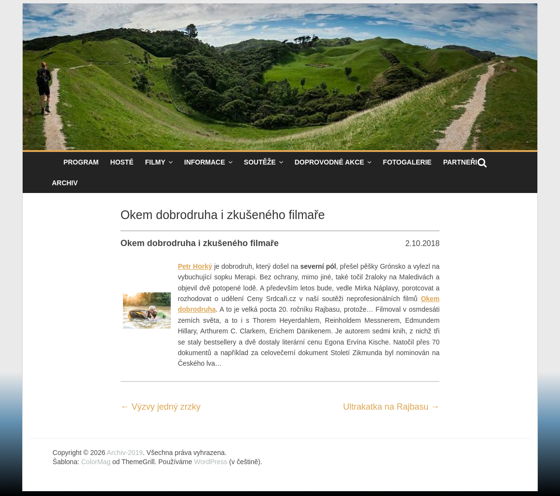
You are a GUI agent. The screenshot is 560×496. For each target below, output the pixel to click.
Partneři (460, 162)
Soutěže (260, 162)
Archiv (65, 183)
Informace (204, 162)
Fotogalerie (407, 162)
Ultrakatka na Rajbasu (391, 407)
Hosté (122, 162)
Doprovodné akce (329, 162)
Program (80, 162)
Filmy (155, 162)
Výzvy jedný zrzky (161, 407)
